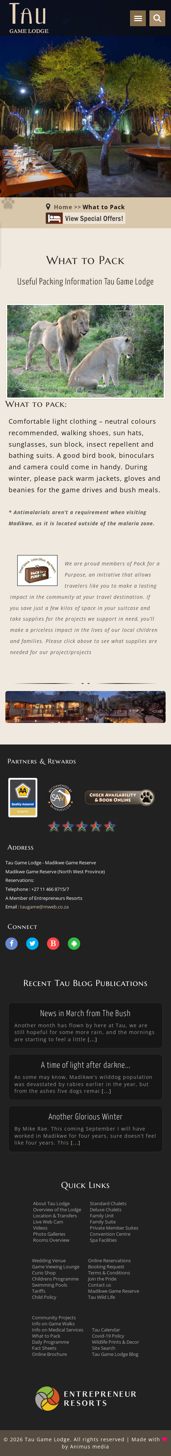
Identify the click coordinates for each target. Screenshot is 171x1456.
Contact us (99, 1285)
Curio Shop (44, 1272)
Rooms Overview (51, 1240)
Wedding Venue (49, 1260)
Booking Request (106, 1266)
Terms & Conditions (109, 1272)
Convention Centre (110, 1234)
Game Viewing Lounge (55, 1266)
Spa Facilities (103, 1240)
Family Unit (102, 1215)
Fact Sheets (44, 1348)
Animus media (89, 1446)
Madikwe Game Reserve (113, 1291)
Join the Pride (102, 1279)
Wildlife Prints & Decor (115, 1342)
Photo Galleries (49, 1234)
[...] (91, 1039)
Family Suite (103, 1221)
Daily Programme (50, 1342)
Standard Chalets (108, 1203)
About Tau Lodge (51, 1203)
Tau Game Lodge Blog (115, 1354)
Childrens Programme (55, 1279)
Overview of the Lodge (57, 1209)
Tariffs (38, 1291)
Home (63, 207)
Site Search (103, 1348)
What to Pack (46, 1336)
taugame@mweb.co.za (44, 906)
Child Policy (44, 1297)
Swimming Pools (49, 1285)
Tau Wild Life (101, 1297)
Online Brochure (49, 1354)
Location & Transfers (55, 1215)
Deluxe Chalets (105, 1209)
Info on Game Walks (53, 1323)
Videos (40, 1228)
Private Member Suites (114, 1228)
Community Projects (54, 1317)
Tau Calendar (106, 1329)
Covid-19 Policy (108, 1336)
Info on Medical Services (57, 1329)
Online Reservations (109, 1260)
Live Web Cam (48, 1221)
